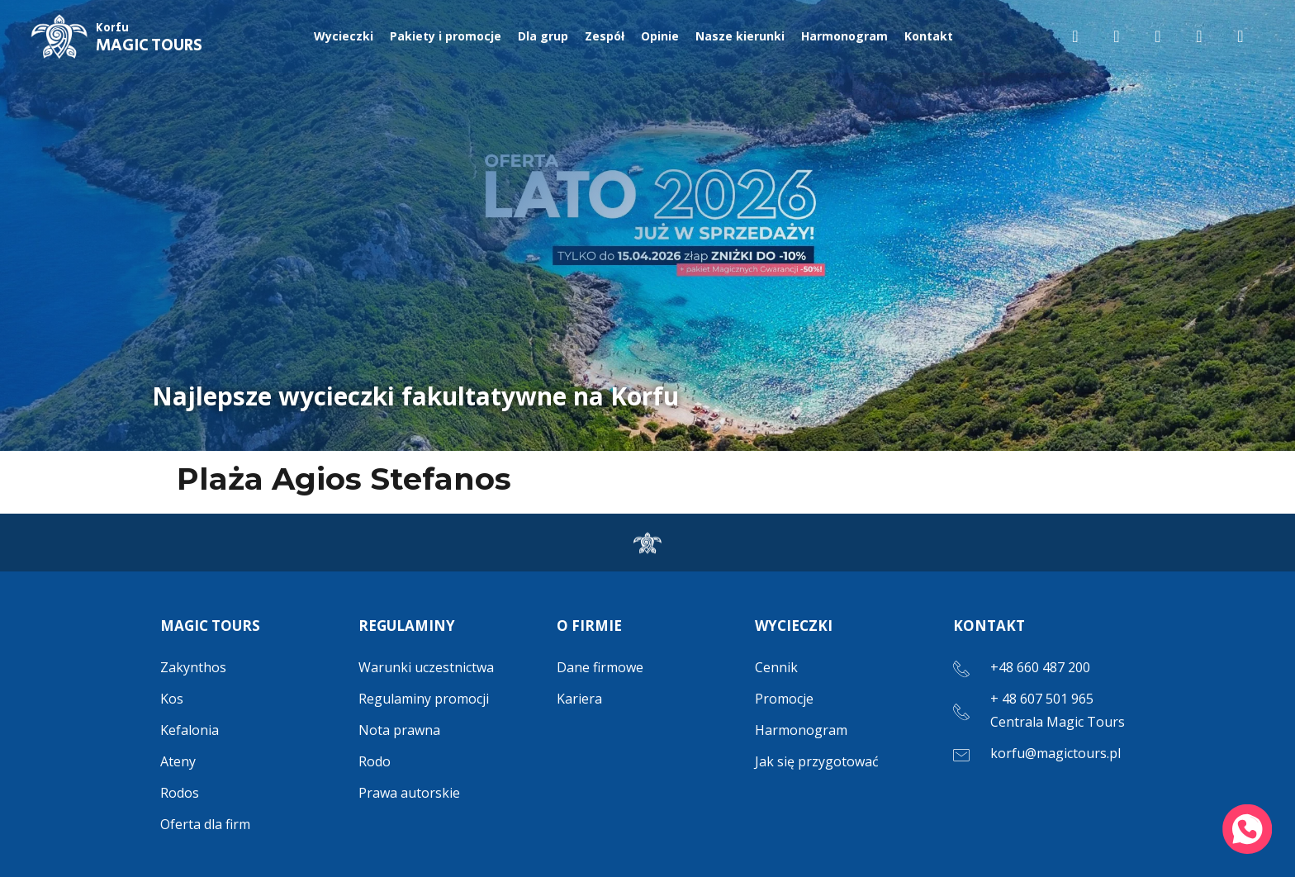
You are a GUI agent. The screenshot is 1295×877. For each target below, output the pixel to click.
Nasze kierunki (740, 36)
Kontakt (928, 36)
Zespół (604, 36)
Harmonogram (844, 36)
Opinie (660, 36)
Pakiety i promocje (445, 36)
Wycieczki (343, 36)
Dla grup (543, 36)
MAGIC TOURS (149, 39)
